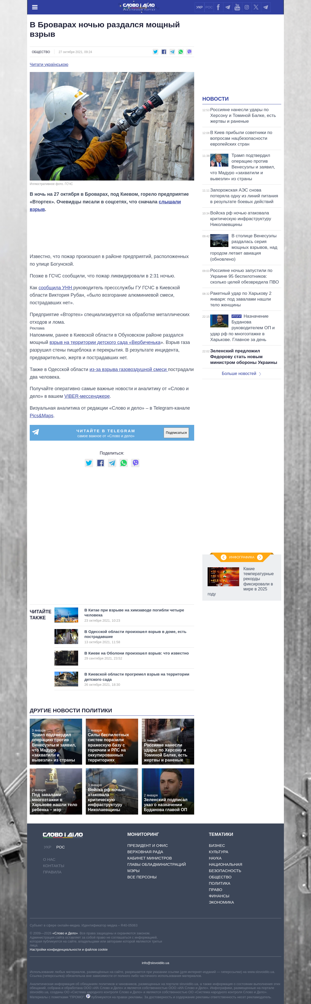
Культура (218, 851)
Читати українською (49, 65)
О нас (49, 859)
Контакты (53, 865)
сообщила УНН (55, 287)
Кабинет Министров (149, 858)
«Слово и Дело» (65, 933)
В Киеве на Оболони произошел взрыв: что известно (136, 656)
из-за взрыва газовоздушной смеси (128, 369)
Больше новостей (241, 373)
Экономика (221, 902)
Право (215, 889)
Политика (219, 883)
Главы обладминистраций (156, 864)
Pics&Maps (41, 415)
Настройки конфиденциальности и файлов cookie (69, 949)
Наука (215, 858)
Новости (215, 99)
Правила (52, 872)
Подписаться (176, 433)
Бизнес (217, 845)
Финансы (219, 896)
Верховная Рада (145, 851)
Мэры (133, 870)
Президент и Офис (147, 845)
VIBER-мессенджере (87, 396)
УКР (199, 7)
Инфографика (241, 557)
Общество (41, 52)
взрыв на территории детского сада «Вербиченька (104, 342)
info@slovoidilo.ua (155, 963)
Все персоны (142, 877)
